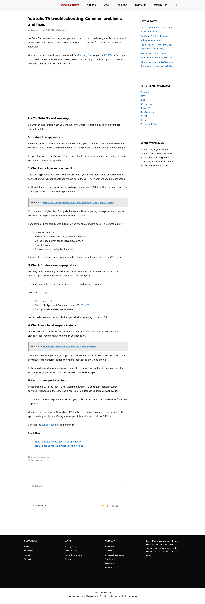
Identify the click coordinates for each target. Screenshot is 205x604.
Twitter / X (110, 559)
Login (120, 486)
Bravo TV (145, 108)
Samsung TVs (84, 55)
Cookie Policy (70, 551)
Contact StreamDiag (114, 555)
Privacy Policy (71, 546)
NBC (142, 100)
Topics (27, 555)
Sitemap (28, 559)
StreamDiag (106, 592)
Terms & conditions (73, 555)
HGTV (143, 120)
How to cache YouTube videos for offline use (59, 445)
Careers (108, 551)
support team (49, 424)
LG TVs (108, 55)
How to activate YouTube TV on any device (58, 441)
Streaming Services (70, 5)
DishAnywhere (147, 112)
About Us (28, 551)
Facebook (109, 563)
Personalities (160, 5)
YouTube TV (83, 305)
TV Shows (122, 5)
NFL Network (147, 104)
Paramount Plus (148, 124)
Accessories (140, 5)
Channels (91, 5)
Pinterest (109, 567)
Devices (107, 5)
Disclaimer (69, 559)
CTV (142, 96)
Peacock (144, 92)
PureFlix (144, 116)
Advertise (109, 546)
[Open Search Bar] (176, 5)
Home (26, 546)
